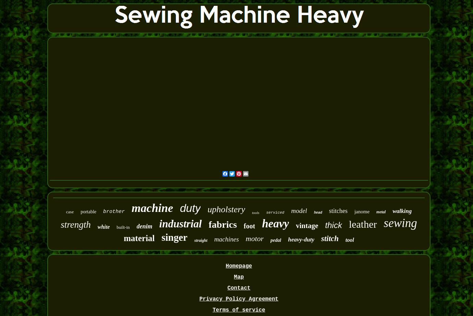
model (299, 210)
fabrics (223, 224)
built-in (123, 227)
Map (239, 277)
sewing (400, 223)
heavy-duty (301, 239)
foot (249, 226)
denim (145, 226)
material (139, 238)
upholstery (226, 209)
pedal (275, 240)
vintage (307, 226)
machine (152, 208)
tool (349, 240)
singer (174, 237)
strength (76, 224)
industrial (180, 224)
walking (402, 211)
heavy (275, 223)
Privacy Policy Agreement (238, 299)
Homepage (239, 266)
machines (226, 239)
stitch (330, 238)
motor (255, 238)
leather (363, 224)
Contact (238, 288)
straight (200, 240)
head (318, 213)
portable (88, 211)
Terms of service (239, 310)
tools (255, 213)
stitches (338, 210)
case (70, 211)
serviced (275, 213)
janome (361, 211)
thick (333, 225)
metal (381, 212)
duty (190, 208)
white (104, 227)
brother (114, 212)
